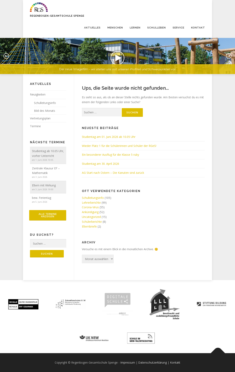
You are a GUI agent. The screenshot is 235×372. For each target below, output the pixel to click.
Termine (35, 126)
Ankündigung (90, 212)
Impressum (127, 362)
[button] (117, 56)
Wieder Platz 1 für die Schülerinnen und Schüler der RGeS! (119, 146)
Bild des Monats (44, 111)
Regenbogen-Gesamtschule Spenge (57, 15)
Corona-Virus (90, 207)
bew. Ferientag (41, 198)
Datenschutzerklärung (152, 362)
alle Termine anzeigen (48, 215)
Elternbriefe (89, 226)
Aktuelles (92, 27)
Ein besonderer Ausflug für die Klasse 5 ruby (110, 155)
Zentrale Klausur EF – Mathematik (46, 170)
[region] (117, 53)
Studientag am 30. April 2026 (100, 164)
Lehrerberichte (91, 202)
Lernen (135, 27)
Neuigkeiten (37, 94)
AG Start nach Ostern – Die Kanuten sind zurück (113, 173)
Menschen (115, 27)
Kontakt (198, 27)
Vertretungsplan (40, 118)
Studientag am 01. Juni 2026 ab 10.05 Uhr (108, 137)
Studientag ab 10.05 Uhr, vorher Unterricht (48, 153)
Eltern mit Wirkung (44, 185)
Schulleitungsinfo (93, 198)
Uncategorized (91, 217)
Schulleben (156, 27)
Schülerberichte (92, 222)
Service (178, 27)
